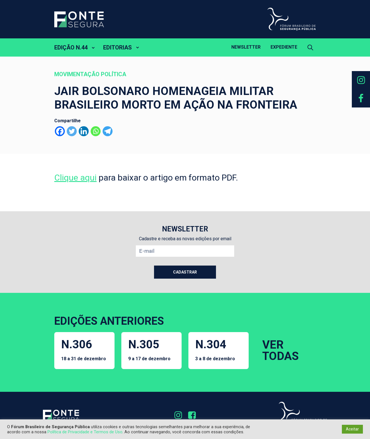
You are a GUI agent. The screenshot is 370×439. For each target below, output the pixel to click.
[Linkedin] (84, 131)
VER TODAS (280, 350)
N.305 (149, 349)
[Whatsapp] (96, 131)
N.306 (83, 349)
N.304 (215, 349)
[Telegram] (108, 131)
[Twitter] (72, 131)
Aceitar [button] (352, 429)
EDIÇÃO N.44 (71, 47)
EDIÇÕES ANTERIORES (109, 321)
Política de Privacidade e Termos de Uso (84, 431)
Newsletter (246, 47)
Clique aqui (75, 178)
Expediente (284, 47)
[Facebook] (60, 131)
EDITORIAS (117, 47)
